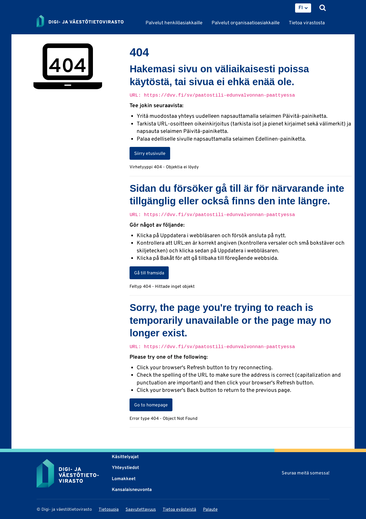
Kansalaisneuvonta (132, 489)
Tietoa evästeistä (179, 509)
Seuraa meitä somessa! (305, 473)
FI (301, 7)
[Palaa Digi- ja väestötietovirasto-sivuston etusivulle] (80, 21)
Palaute (210, 509)
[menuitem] (303, 8)
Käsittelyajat (125, 457)
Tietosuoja (109, 509)
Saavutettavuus (141, 509)
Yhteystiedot (125, 467)
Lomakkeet (124, 479)
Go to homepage (151, 405)
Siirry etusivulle (150, 153)
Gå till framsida (149, 273)
